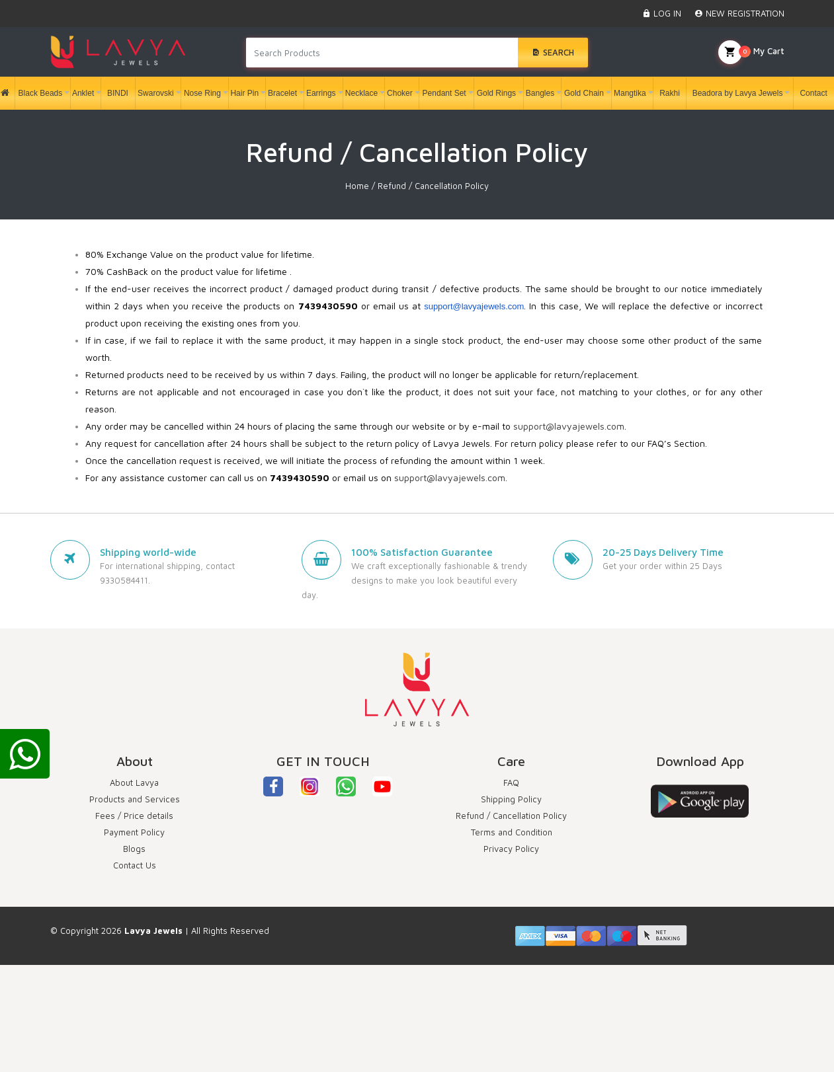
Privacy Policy (511, 848)
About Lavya (134, 782)
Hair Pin (244, 93)
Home (357, 185)
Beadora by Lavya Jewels (737, 93)
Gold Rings (496, 93)
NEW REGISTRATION (739, 13)
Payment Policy (134, 832)
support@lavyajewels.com (474, 306)
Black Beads (41, 93)
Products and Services (134, 799)
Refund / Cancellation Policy (511, 815)
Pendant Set (444, 93)
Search (553, 52)
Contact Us (134, 865)
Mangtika (630, 93)
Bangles (540, 93)
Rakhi (667, 93)
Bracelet (282, 93)
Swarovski (156, 93)
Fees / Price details (134, 815)
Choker (400, 93)
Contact (811, 93)
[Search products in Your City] (382, 52)
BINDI (115, 93)
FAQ (511, 782)
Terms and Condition (511, 832)
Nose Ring (202, 93)
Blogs (134, 848)
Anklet (83, 93)
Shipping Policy (511, 799)
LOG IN (661, 13)
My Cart (751, 52)
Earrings (321, 93)
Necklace (361, 93)
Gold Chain (584, 93)
